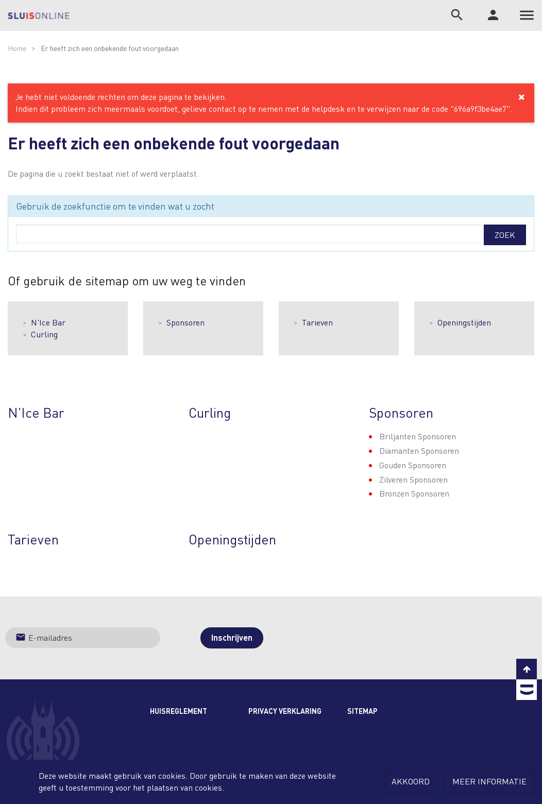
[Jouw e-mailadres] (82, 637)
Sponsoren (185, 322)
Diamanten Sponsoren (419, 450)
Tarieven (317, 322)
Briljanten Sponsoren (417, 436)
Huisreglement (178, 710)
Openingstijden (464, 322)
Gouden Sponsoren (412, 464)
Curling (44, 334)
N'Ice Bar (48, 322)
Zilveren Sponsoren (413, 479)
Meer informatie (489, 781)
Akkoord (411, 781)
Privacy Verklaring (284, 710)
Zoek (505, 234)
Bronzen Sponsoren (414, 493)
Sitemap (362, 710)
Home (17, 48)
